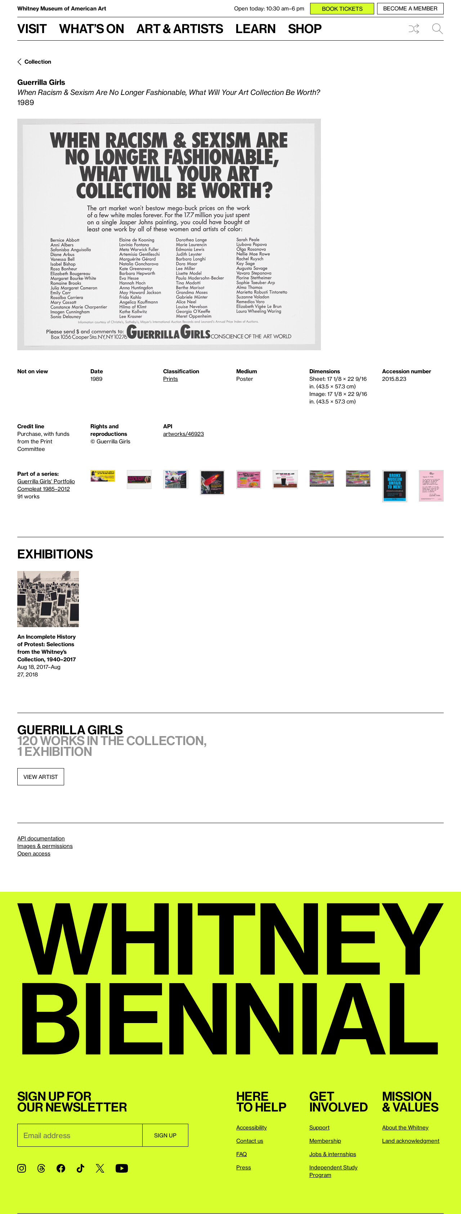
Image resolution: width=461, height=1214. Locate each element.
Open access (33, 853)
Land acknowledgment (410, 1140)
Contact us (249, 1140)
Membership (325, 1140)
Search (437, 29)
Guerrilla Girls (41, 82)
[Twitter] (100, 1168)
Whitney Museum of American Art (61, 8)
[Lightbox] (169, 234)
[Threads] (41, 1168)
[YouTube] (122, 1168)
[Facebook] (61, 1168)
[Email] (79, 1135)
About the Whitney (405, 1127)
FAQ (241, 1154)
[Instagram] (22, 1168)
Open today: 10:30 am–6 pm (269, 8)
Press (243, 1167)
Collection (37, 61)
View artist (40, 776)
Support (319, 1127)
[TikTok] (80, 1168)
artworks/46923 (183, 433)
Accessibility (251, 1127)
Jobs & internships (332, 1154)
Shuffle (414, 29)
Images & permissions (45, 846)
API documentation (41, 838)
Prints (170, 378)
